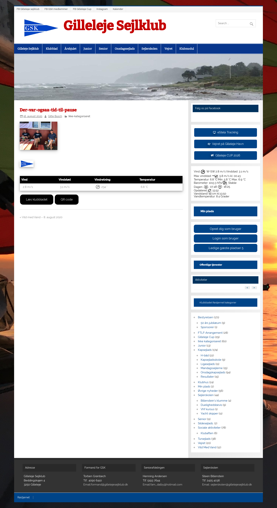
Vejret (168, 48)
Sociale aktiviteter (209, 427)
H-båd (205, 355)
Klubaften (207, 433)
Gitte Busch (55, 116)
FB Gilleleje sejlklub (28, 9)
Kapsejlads (205, 350)
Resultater (207, 376)
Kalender (118, 9)
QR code (67, 199)
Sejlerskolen (149, 48)
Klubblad (52, 48)
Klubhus (203, 382)
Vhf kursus (207, 409)
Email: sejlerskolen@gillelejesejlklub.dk (227, 484)
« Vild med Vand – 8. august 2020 (41, 217)
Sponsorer (207, 327)
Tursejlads (204, 438)
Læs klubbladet (36, 199)
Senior (103, 48)
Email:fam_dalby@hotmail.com (162, 484)
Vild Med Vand (207, 447)
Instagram (102, 9)
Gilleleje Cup (206, 337)
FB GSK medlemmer (56, 9)
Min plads (204, 386)
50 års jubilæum (211, 323)
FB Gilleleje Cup (82, 9)
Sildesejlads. (206, 423)
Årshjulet (70, 48)
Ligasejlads (208, 364)
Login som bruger (226, 238)
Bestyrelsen (205, 317)
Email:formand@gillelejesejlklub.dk (105, 484)
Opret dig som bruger (225, 229)
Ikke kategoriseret (209, 341)
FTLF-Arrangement (210, 332)
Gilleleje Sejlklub (114, 26)
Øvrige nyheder (208, 390)
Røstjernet (23, 497)
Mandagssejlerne (212, 368)
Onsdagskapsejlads (213, 372)
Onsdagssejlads (125, 48)
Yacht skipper (209, 413)
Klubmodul (186, 48)
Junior (88, 48)
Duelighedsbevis (211, 405)
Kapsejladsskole (211, 359)
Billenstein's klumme (214, 400)
